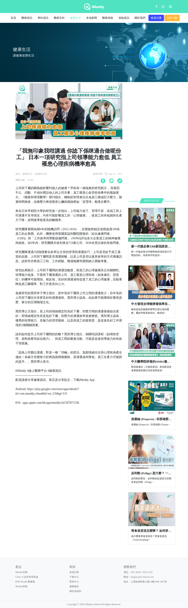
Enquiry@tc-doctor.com (142, 577)
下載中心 (74, 577)
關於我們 (140, 17)
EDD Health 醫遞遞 (25, 581)
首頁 (13, 17)
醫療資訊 (26, 17)
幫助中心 (74, 581)
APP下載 (172, 17)
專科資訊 (43, 17)
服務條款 (74, 586)
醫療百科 (59, 17)
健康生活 (75, 17)
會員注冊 (156, 17)
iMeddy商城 (21, 586)
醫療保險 (107, 17)
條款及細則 (75, 591)
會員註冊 (74, 572)
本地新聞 (91, 17)
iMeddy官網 (21, 572)
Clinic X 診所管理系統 (26, 577)
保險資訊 (123, 17)
